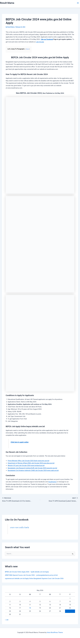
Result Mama (7, 3)
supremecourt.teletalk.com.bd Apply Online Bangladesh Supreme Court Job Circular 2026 (34, 578)
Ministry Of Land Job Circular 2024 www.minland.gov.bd (26, 465)
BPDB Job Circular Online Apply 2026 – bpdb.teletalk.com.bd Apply (27, 572)
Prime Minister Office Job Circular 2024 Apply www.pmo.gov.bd (28, 461)
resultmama (52, 482)
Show (27, 49)
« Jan (6, 620)
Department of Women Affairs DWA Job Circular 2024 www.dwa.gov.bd (31, 463)
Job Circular (40, 42)
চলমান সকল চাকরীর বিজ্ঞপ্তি (19, 528)
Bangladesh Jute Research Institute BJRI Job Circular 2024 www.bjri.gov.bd (32, 468)
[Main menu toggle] (78, 3)
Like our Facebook (47, 39)
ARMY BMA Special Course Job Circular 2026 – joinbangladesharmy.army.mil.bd (31, 575)
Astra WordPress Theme (55, 632)
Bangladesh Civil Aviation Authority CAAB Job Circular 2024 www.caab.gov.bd (33, 470)
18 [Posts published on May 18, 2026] (30, 608)
